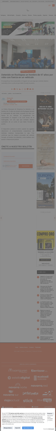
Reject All (17, 428)
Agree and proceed (28, 428)
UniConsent (51, 429)
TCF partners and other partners (16, 413)
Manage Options (6, 421)
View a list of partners (17, 416)
